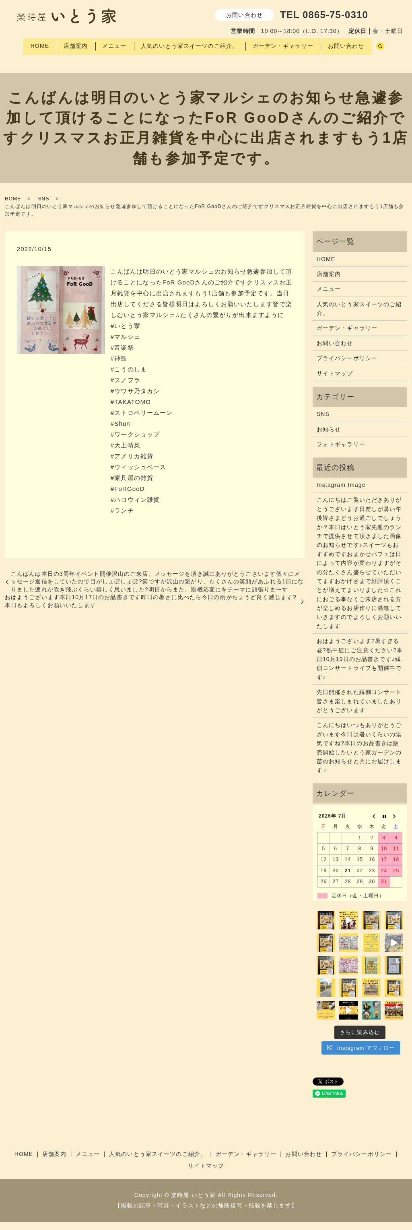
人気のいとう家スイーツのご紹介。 (193, 44)
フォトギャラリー (341, 452)
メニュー (115, 44)
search (25, 57)
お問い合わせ (356, 44)
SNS (43, 207)
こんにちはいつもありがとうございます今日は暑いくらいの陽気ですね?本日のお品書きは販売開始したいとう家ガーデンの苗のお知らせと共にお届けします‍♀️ (359, 755)
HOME (34, 44)
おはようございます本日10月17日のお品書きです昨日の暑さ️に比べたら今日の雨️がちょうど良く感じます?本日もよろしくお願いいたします (151, 609)
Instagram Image (341, 493)
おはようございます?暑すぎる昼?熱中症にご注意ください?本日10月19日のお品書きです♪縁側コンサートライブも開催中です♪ (360, 667)
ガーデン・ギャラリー (290, 44)
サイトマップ (335, 381)
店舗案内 (74, 44)
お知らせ (329, 437)
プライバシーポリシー (347, 366)
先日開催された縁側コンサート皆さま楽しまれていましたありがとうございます (359, 709)
